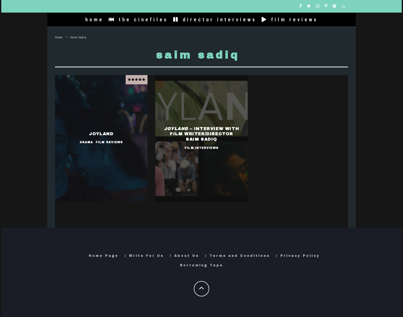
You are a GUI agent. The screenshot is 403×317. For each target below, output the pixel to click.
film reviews (290, 19)
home (94, 19)
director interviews (215, 19)
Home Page (103, 256)
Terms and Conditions (239, 256)
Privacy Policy (300, 256)
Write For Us (146, 256)
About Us (186, 256)
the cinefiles (138, 19)
